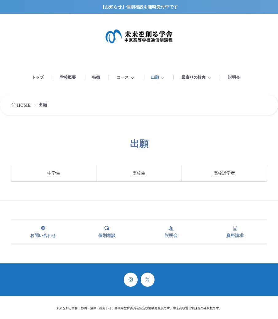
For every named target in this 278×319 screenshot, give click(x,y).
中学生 (53, 173)
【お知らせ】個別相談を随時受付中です (139, 7)
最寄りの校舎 (194, 77)
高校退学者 (224, 173)
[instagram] (131, 280)
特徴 (96, 77)
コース (123, 77)
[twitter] (148, 280)
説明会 (234, 77)
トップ (38, 77)
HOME (23, 105)
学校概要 (68, 77)
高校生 (138, 173)
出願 (155, 77)
